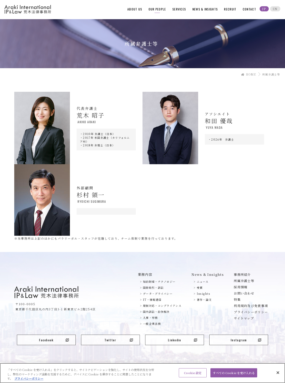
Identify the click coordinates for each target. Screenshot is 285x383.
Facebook (54, 340)
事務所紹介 (242, 274)
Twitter (118, 340)
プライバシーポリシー (251, 312)
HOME (248, 74)
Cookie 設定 (193, 375)
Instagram (246, 340)
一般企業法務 (152, 324)
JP (264, 9)
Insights (203, 293)
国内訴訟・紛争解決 (156, 311)
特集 (237, 299)
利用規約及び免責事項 (251, 305)
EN (275, 9)
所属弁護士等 (244, 281)
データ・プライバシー (158, 293)
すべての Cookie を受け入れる (233, 375)
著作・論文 (204, 299)
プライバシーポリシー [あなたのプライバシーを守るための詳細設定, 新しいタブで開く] (28, 380)
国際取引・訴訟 (153, 287)
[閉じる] (278, 374)
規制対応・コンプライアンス (162, 305)
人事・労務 (150, 318)
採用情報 (240, 287)
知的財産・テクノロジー (159, 281)
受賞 (200, 287)
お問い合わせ (244, 293)
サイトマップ (244, 318)
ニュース (202, 281)
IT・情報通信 (152, 299)
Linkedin (182, 340)
